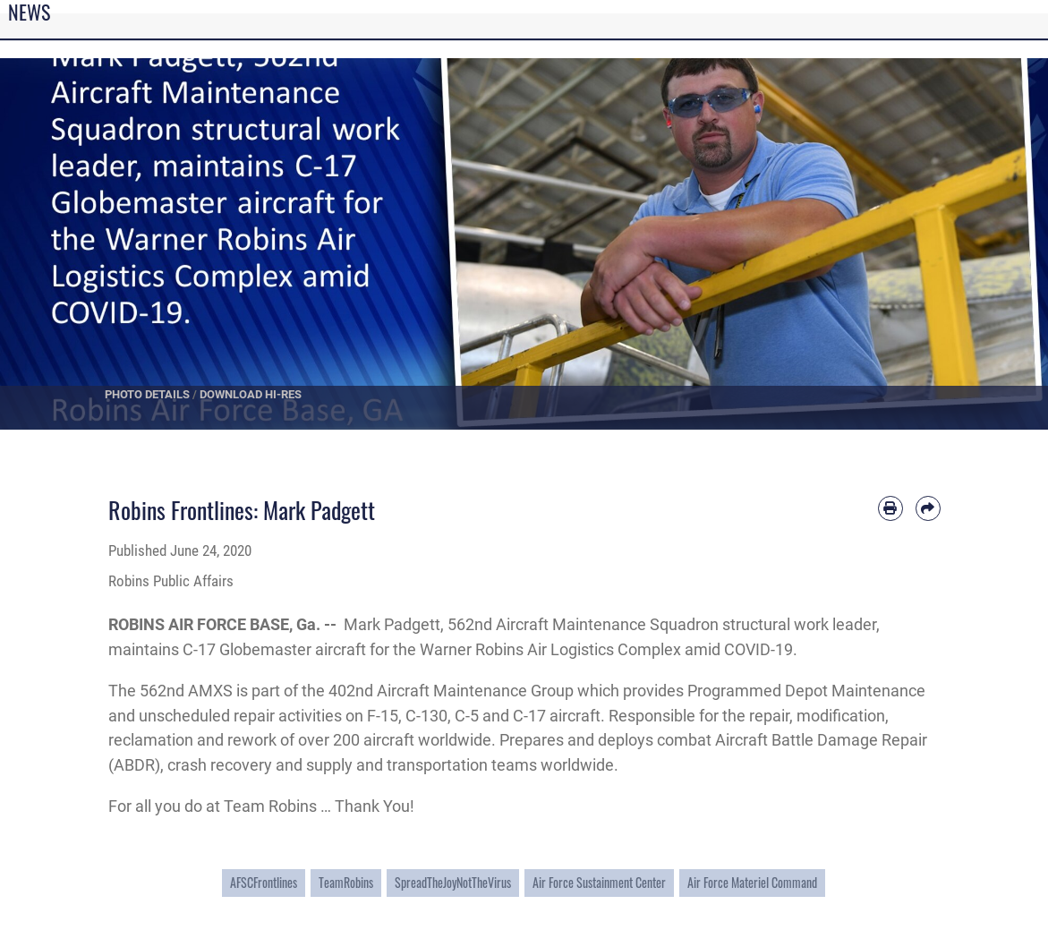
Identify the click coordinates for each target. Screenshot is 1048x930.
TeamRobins (346, 882)
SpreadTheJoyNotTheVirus (453, 882)
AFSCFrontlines (263, 882)
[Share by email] (928, 508)
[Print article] (890, 508)
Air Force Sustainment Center (599, 882)
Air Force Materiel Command (752, 882)
